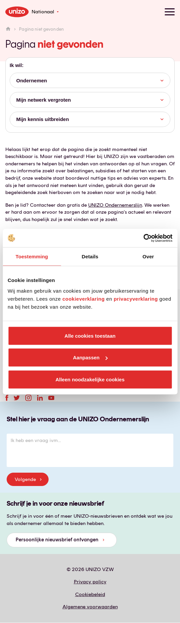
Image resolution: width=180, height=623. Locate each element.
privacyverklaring (136, 298)
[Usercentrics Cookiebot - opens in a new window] (143, 238)
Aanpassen (90, 357)
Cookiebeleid (90, 594)
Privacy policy (90, 582)
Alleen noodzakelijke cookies (90, 379)
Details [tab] (90, 256)
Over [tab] (148, 256)
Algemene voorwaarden (90, 607)
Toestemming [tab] (32, 256)
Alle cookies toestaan (90, 335)
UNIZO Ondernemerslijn (115, 205)
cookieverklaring (83, 298)
